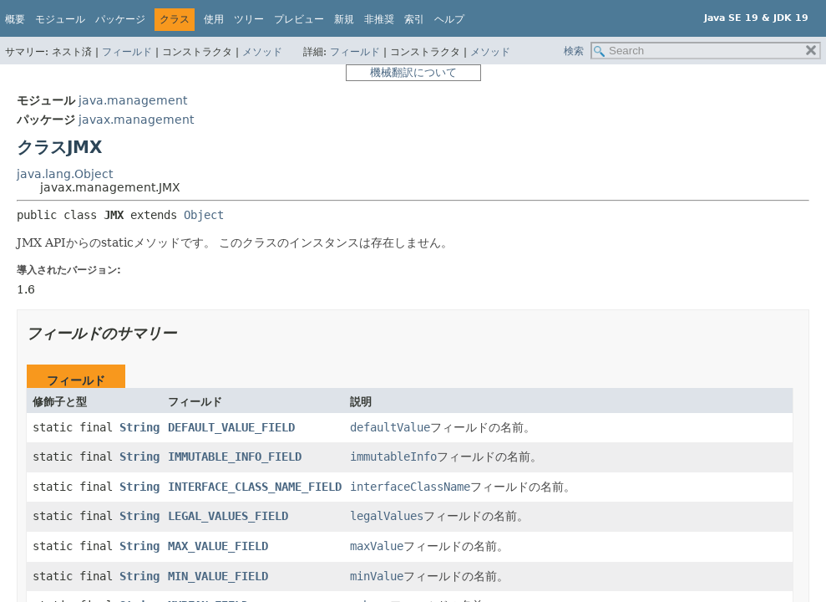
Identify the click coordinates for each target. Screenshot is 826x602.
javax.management (136, 119)
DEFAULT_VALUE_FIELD (231, 427)
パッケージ (120, 19)
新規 (344, 19)
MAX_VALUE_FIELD (218, 546)
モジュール (60, 19)
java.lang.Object (65, 174)
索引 (414, 19)
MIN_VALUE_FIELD (218, 576)
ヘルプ (449, 19)
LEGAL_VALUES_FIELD (228, 516)
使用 (214, 19)
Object (204, 215)
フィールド (127, 52)
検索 (574, 51)
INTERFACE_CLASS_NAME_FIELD (255, 486)
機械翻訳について (413, 72)
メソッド (262, 52)
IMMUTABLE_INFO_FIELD (235, 456)
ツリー (249, 19)
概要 (15, 19)
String (139, 427)
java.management (133, 100)
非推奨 (379, 19)
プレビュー (299, 19)
